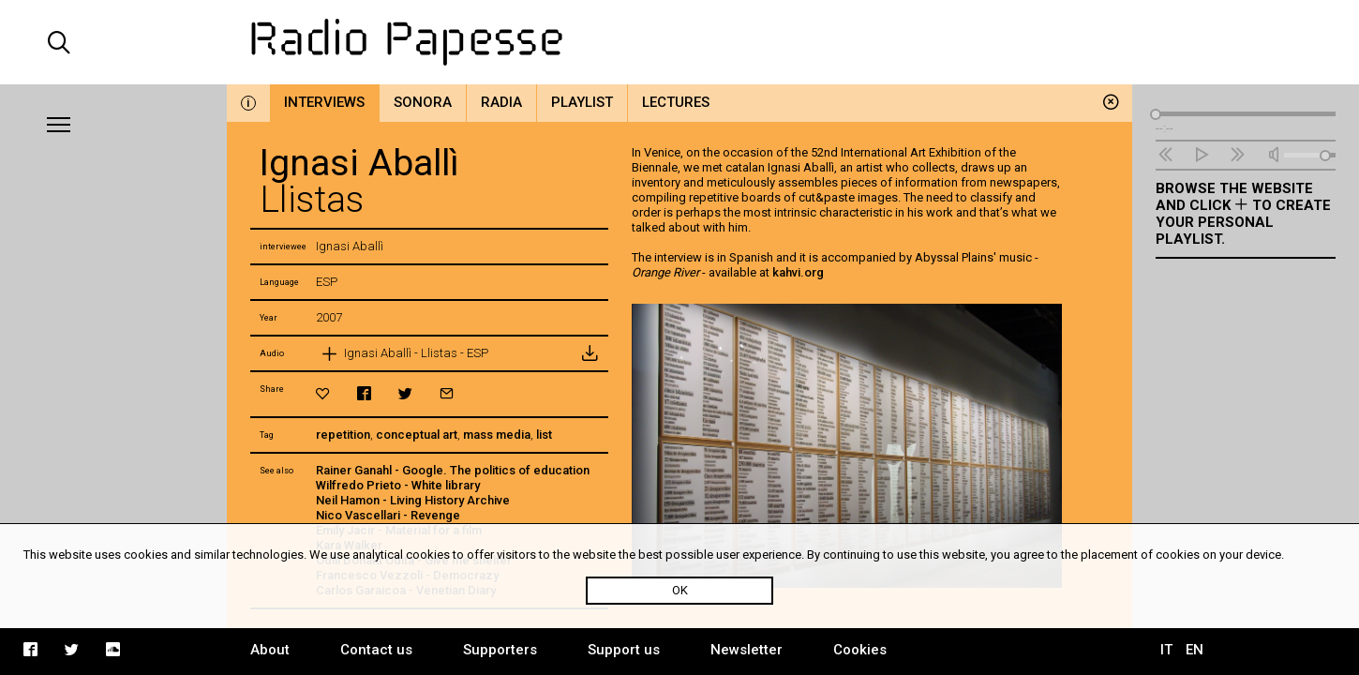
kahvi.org (798, 272)
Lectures (675, 102)
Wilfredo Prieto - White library (398, 485)
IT (1166, 649)
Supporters (500, 649)
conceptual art (416, 435)
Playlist (582, 102)
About (270, 649)
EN (1194, 649)
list (544, 435)
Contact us (376, 649)
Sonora (423, 102)
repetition (343, 435)
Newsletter (746, 649)
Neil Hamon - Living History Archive (413, 500)
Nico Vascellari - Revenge (388, 515)
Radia (501, 102)
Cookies (860, 649)
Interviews (324, 102)
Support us (624, 649)
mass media (496, 435)
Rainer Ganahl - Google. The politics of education (453, 470)
